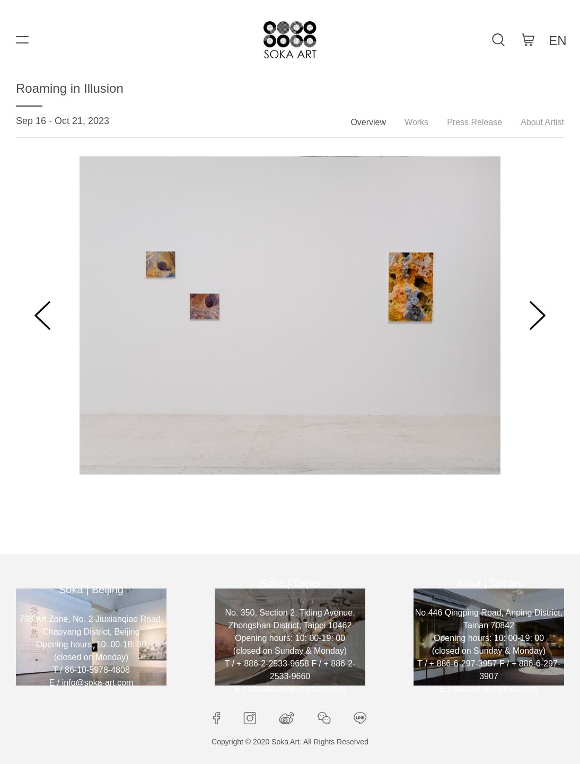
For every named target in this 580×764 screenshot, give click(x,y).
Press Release (474, 122)
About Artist (542, 122)
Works (416, 122)
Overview (368, 122)
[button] (42, 315)
